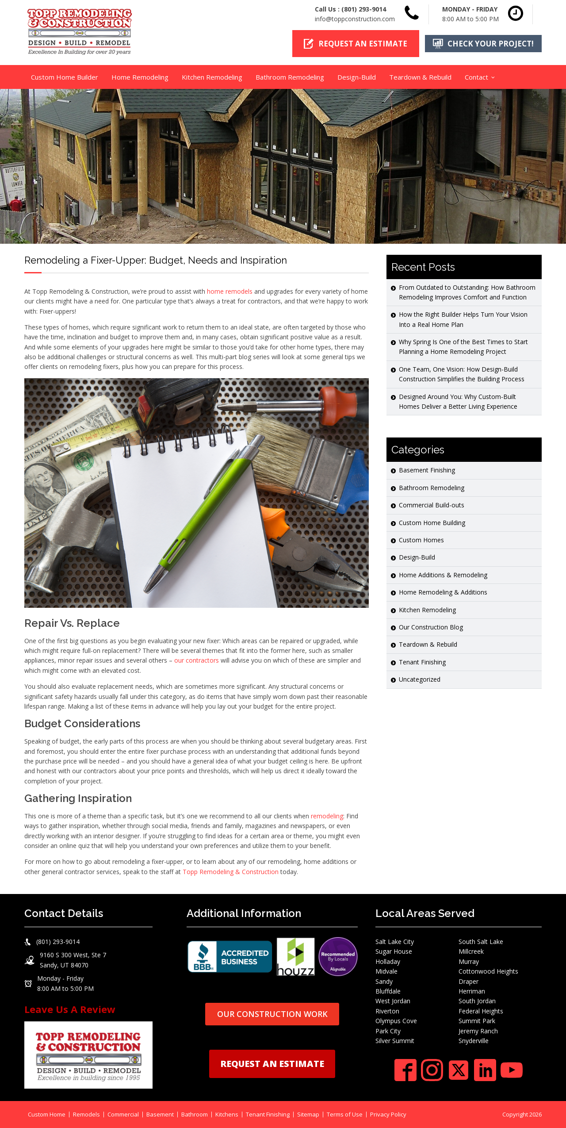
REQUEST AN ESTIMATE (272, 1063)
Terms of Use (345, 1114)
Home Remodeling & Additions (443, 592)
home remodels (229, 291)
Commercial (123, 1114)
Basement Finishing (427, 470)
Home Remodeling (139, 76)
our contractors (196, 660)
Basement (160, 1114)
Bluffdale (388, 990)
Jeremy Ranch (478, 1030)
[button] (354, 43)
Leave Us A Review (69, 1008)
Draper (468, 981)
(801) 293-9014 (363, 9)
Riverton (387, 1010)
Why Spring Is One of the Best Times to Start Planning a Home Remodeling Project (463, 347)
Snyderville (474, 1040)
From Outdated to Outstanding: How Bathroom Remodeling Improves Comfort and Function (467, 292)
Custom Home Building (432, 522)
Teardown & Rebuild (420, 76)
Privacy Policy (388, 1114)
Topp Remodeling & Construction (231, 871)
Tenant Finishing (422, 661)
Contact (476, 76)
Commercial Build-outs (431, 505)
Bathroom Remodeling (290, 76)
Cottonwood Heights (488, 971)
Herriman (472, 990)
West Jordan (392, 1001)
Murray (469, 961)
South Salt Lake (481, 941)
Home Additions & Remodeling (443, 574)
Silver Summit (394, 1040)
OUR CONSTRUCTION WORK (272, 1014)
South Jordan (477, 1001)
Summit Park (477, 1021)
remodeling (327, 815)
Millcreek (471, 951)
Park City (388, 1030)
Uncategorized (419, 679)
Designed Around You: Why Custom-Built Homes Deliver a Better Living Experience (458, 401)
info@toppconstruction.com (355, 19)
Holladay (387, 961)
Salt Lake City (394, 941)
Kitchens (226, 1114)
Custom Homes (421, 539)
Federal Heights (481, 1010)
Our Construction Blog (431, 626)
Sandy (384, 981)
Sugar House (393, 951)
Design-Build (356, 76)
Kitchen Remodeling (212, 76)
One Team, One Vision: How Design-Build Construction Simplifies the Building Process (461, 373)
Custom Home (46, 1114)
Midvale (386, 971)
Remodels (86, 1114)
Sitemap (308, 1114)
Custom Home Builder (64, 76)
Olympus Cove (396, 1021)
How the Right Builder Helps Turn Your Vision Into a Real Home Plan (463, 319)
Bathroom (194, 1114)
